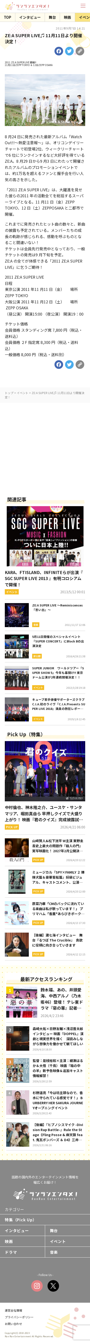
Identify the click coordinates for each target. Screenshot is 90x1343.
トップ (9, 393)
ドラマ (11, 1252)
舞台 (52, 17)
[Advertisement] (45, 448)
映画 (67, 17)
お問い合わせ (13, 1324)
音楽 (54, 1252)
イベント (22, 393)
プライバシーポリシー (19, 1317)
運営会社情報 (13, 1310)
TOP (7, 17)
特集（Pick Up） (21, 1220)
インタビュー (30, 17)
